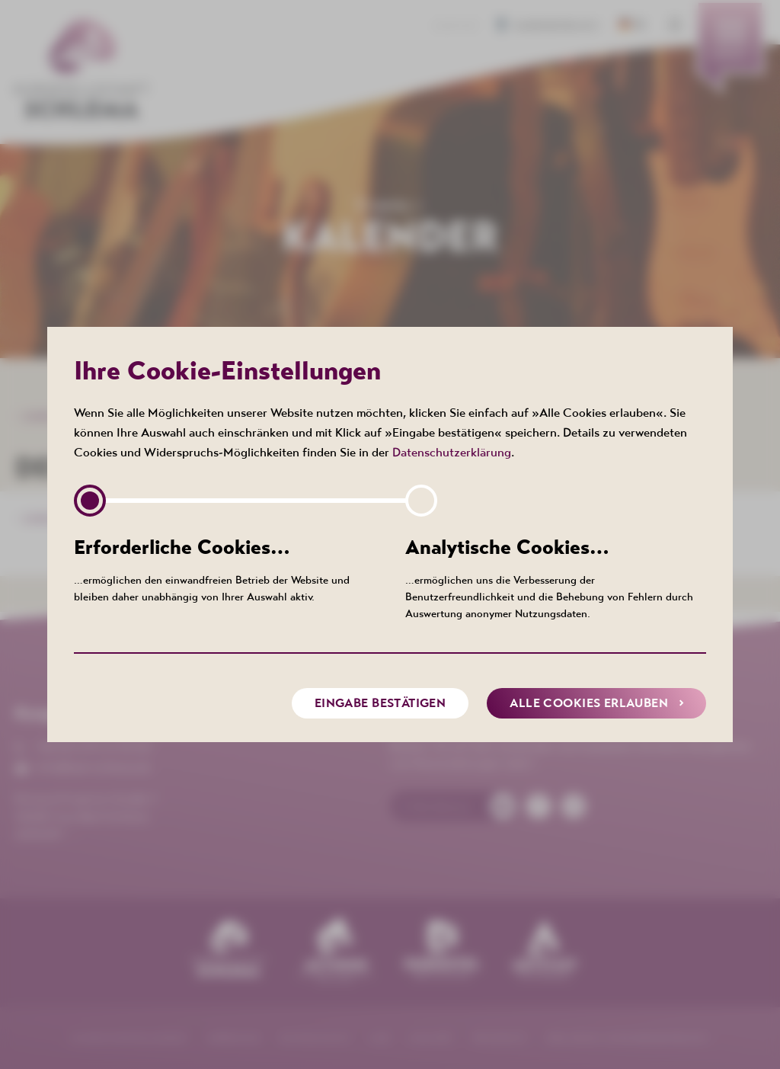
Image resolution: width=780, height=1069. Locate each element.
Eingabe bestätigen (380, 703)
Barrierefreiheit (551, 26)
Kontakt (456, 26)
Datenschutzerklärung (451, 452)
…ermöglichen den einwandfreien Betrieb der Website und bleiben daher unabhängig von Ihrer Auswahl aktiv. (224, 568)
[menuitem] (730, 49)
